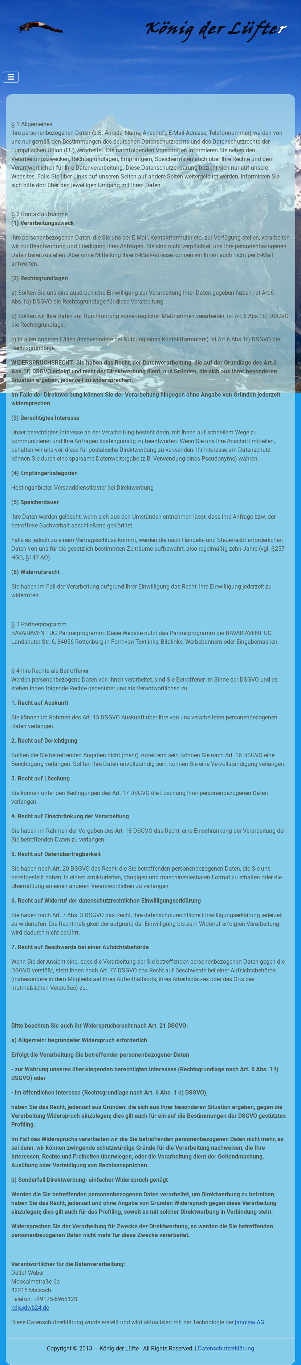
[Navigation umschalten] (11, 77)
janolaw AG (249, 1322)
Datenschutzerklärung (226, 1348)
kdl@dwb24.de (30, 1307)
